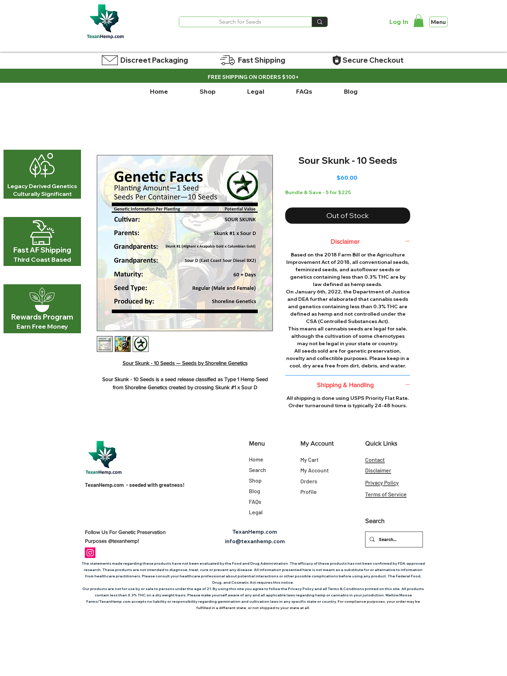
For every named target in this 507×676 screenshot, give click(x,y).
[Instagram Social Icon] (90, 552)
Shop (255, 480)
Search (257, 469)
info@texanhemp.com (255, 541)
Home (256, 459)
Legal (256, 512)
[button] (207, 91)
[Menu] (438, 22)
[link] (418, 20)
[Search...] (393, 539)
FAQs (255, 501)
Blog (254, 491)
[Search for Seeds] (240, 22)
